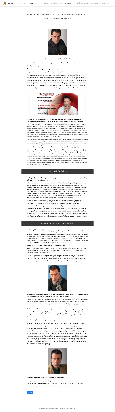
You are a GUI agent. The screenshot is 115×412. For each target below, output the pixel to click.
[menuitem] (97, 3)
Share (30, 392)
